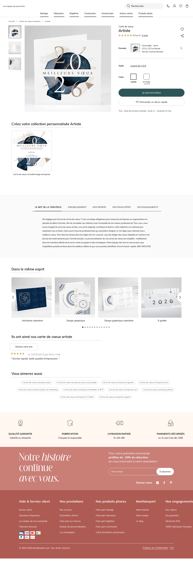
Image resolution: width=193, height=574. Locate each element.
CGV (171, 548)
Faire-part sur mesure (70, 521)
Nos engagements (179, 501)
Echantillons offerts (69, 515)
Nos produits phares (111, 501)
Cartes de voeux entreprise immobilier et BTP (83, 390)
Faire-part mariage (105, 510)
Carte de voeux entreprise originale (118, 382)
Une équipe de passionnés (14, 6)
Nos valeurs (171, 510)
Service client (25, 510)
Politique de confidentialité (155, 548)
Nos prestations (71, 501)
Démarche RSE (173, 521)
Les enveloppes (67, 532)
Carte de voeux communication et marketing (38, 390)
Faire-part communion (106, 527)
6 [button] (94, 327)
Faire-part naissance (106, 515)
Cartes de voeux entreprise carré (153, 382)
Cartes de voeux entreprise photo (158, 390)
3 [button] (87, 327)
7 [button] (97, 327)
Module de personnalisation (73, 527)
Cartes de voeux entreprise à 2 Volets (77, 397)
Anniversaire (108, 13)
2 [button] (85, 327)
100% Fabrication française (179, 527)
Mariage (44, 13)
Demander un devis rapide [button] (151, 102)
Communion (90, 13)
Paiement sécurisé (28, 527)
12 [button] (109, 327)
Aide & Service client (34, 501)
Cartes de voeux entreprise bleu (36, 382)
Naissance (59, 13)
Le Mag (139, 521)
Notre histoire (142, 510)
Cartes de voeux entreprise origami (115, 397)
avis (144, 35)
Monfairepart (146, 501)
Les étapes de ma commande (33, 521)
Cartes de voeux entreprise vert (123, 390)
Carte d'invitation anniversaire (110, 532)
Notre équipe (142, 515)
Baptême (74, 13)
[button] (11, 297)
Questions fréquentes (29, 515)
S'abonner (165, 471)
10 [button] (104, 327)
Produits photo (145, 13)
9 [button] (101, 327)
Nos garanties (172, 515)
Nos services (66, 510)
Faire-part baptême (105, 521)
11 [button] (106, 327)
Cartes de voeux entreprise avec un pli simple (76, 382)
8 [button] (99, 327)
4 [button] (90, 327)
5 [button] (92, 327)
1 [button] (82, 327)
